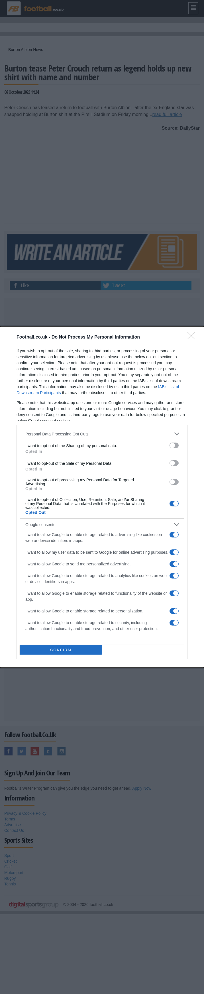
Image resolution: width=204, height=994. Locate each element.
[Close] (192, 337)
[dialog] (102, 497)
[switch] (174, 445)
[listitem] (102, 434)
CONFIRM (61, 650)
